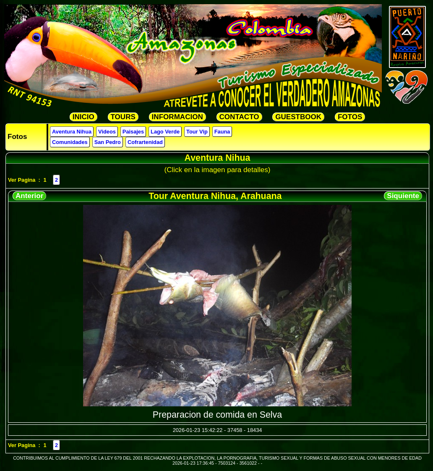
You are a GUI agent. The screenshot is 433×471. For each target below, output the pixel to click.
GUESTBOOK (298, 117)
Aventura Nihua (71, 131)
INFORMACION (177, 117)
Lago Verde (165, 131)
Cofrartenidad (145, 142)
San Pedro (107, 142)
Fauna (222, 131)
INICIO (83, 117)
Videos (107, 131)
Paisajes (133, 131)
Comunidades (70, 142)
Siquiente (403, 196)
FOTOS (350, 117)
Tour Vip (197, 131)
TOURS (123, 117)
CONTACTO (239, 117)
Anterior (29, 196)
